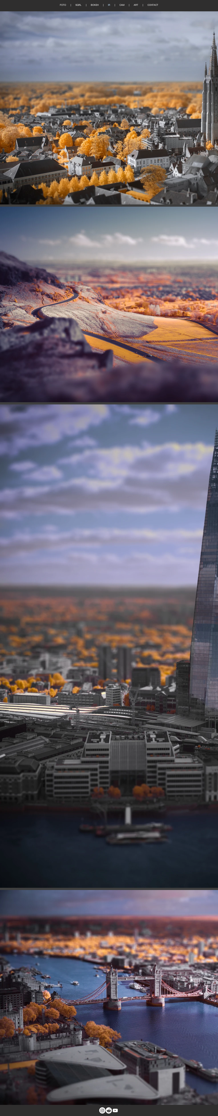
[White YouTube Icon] (115, 1110)
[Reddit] (109, 1110)
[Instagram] (102, 1110)
